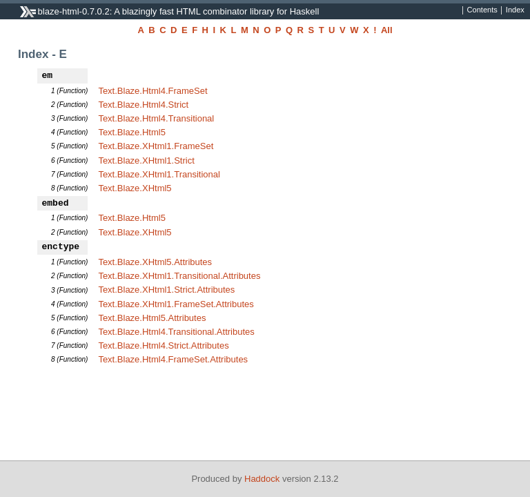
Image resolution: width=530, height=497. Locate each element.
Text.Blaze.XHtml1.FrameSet (155, 146)
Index (515, 10)
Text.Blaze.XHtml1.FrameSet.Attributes (175, 304)
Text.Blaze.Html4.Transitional (156, 118)
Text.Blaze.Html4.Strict (143, 104)
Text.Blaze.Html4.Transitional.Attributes (176, 332)
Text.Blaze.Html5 (132, 132)
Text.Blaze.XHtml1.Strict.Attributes (166, 289)
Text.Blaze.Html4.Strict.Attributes (163, 345)
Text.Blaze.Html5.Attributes (152, 318)
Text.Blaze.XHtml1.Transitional (159, 174)
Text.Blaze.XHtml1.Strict (146, 160)
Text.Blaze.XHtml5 (134, 188)
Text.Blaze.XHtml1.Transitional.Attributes (179, 276)
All (387, 30)
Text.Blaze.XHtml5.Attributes (155, 262)
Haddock (261, 479)
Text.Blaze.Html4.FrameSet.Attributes (173, 359)
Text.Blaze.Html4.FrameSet (152, 91)
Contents (482, 10)
